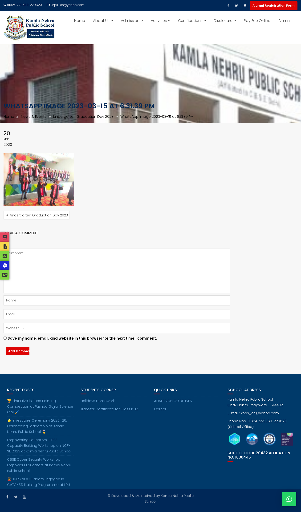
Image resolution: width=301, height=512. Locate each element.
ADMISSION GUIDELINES (173, 405)
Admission (130, 20)
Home (79, 20)
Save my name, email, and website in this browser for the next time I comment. (82, 338)
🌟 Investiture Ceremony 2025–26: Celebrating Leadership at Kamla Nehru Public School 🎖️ (37, 430)
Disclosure (223, 20)
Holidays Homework (98, 405)
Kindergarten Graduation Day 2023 (38, 215)
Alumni (284, 20)
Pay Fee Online (257, 20)
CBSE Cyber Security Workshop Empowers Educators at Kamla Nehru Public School (39, 469)
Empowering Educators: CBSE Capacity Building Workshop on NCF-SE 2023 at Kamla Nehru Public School (39, 450)
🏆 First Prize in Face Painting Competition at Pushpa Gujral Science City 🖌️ (40, 411)
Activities (159, 20)
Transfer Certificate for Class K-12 (109, 413)
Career (160, 413)
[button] (289, 499)
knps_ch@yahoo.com (65, 5)
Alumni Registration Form (273, 5)
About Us (101, 20)
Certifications (190, 20)
